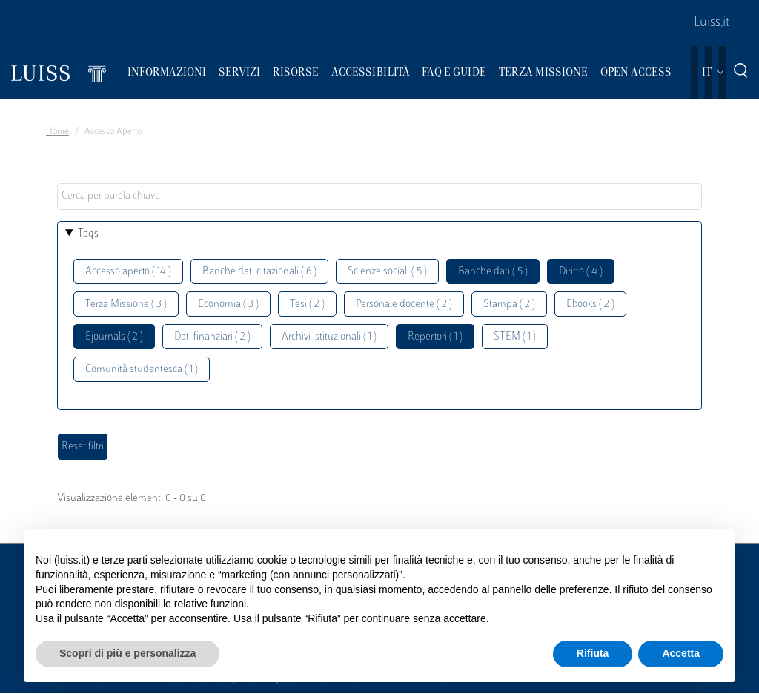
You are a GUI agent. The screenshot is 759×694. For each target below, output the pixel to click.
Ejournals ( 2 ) (114, 337)
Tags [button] (88, 233)
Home (57, 132)
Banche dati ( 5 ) (493, 271)
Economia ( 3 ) (228, 304)
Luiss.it (711, 23)
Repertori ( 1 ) (435, 337)
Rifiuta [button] (593, 653)
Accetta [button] (681, 653)
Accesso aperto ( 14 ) (128, 271)
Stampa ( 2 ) (509, 304)
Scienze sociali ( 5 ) (387, 271)
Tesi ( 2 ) (307, 304)
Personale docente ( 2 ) (404, 304)
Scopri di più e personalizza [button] (127, 653)
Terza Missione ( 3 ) (126, 304)
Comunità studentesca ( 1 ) (141, 369)
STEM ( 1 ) (515, 337)
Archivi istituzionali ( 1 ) (329, 337)
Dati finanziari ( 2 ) (212, 337)
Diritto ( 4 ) (581, 271)
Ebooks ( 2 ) (590, 304)
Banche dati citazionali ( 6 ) (259, 271)
